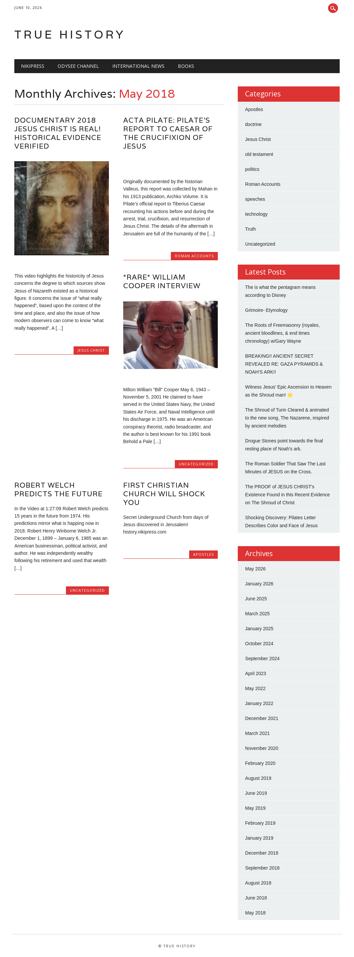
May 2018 (255, 912)
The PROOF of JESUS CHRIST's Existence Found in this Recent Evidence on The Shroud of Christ (287, 494)
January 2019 (259, 838)
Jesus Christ (91, 350)
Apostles (203, 554)
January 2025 (259, 628)
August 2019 (258, 778)
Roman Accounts (194, 255)
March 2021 (257, 733)
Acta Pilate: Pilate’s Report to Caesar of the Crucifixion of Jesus (168, 133)
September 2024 (262, 658)
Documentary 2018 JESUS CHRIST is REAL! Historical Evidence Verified (57, 133)
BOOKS (186, 66)
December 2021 (261, 718)
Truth (250, 229)
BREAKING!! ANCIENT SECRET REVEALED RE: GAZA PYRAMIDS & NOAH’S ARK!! (284, 364)
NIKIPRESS (32, 66)
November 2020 (261, 748)
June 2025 (256, 598)
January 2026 (259, 583)
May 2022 (255, 688)
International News (138, 66)
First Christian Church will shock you (164, 494)
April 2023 (255, 673)
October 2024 (259, 643)
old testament (259, 154)
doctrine (253, 124)
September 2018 (262, 868)
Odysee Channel (78, 66)
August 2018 (258, 883)
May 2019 (255, 808)
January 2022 (259, 703)
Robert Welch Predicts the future (58, 489)
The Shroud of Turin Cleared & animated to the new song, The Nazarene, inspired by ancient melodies (287, 417)
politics (252, 169)
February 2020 (260, 763)
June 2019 (256, 793)
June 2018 (256, 897)
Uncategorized (196, 463)
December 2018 (261, 853)
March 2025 (257, 613)
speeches (255, 199)
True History (70, 34)
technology (256, 214)
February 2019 (260, 823)
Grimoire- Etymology (266, 310)
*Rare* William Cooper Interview (161, 281)
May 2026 (255, 568)
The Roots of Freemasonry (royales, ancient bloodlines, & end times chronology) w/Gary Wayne (282, 333)
